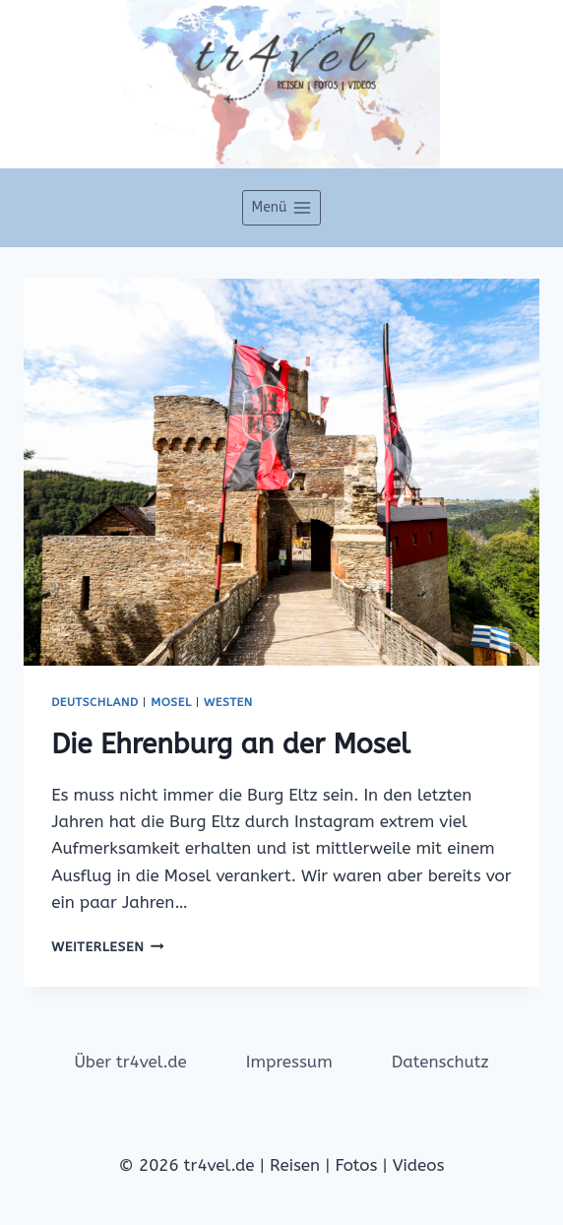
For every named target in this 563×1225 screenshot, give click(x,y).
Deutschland (95, 702)
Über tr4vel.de (130, 1061)
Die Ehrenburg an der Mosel (230, 744)
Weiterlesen (107, 946)
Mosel (171, 702)
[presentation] (281, 472)
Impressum (289, 1061)
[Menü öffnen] (281, 208)
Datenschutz (440, 1061)
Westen (228, 702)
